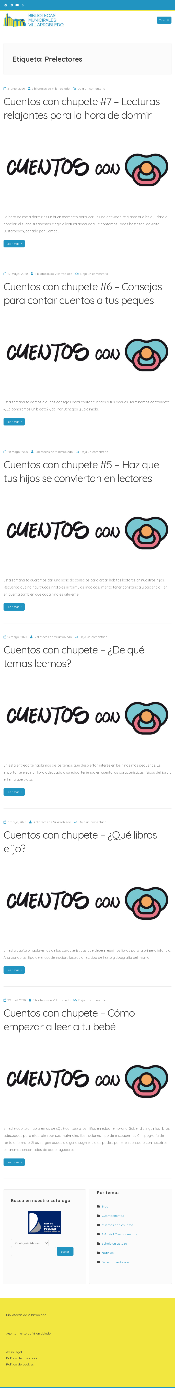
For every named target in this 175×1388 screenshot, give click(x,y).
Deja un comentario (91, 88)
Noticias (108, 1253)
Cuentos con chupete (117, 1225)
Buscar (65, 1251)
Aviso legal (14, 1352)
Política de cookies (20, 1364)
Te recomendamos (115, 1262)
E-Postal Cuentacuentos (119, 1234)
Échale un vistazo (114, 1244)
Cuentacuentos (113, 1216)
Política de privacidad (22, 1358)
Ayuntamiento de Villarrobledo (28, 1333)
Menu (164, 20)
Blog (105, 1206)
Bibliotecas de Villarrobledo (51, 88)
